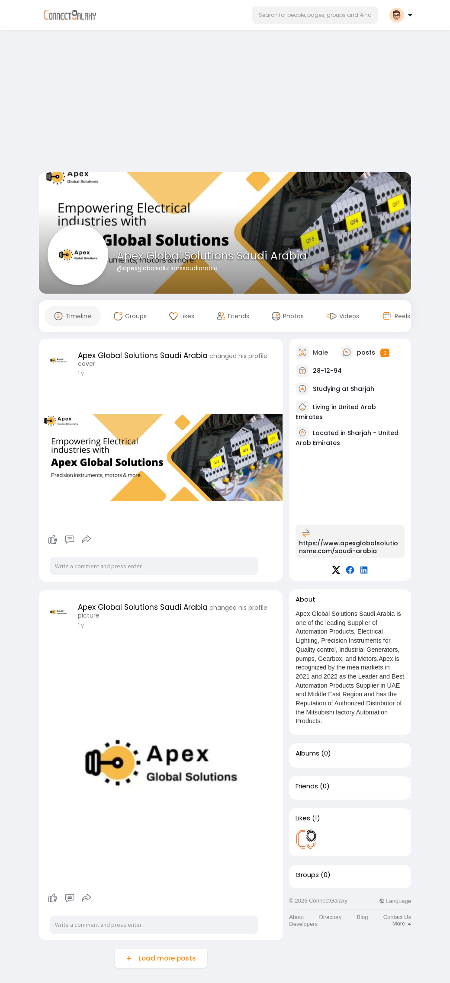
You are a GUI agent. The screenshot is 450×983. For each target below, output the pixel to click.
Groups (307, 874)
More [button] (401, 923)
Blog (362, 917)
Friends (307, 786)
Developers (303, 924)
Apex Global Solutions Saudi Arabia (212, 255)
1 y (81, 373)
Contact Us (397, 917)
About (296, 917)
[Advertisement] (225, 102)
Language (395, 901)
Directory (330, 917)
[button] (315, 15)
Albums (307, 753)
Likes (303, 818)
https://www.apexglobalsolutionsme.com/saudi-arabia (348, 547)
